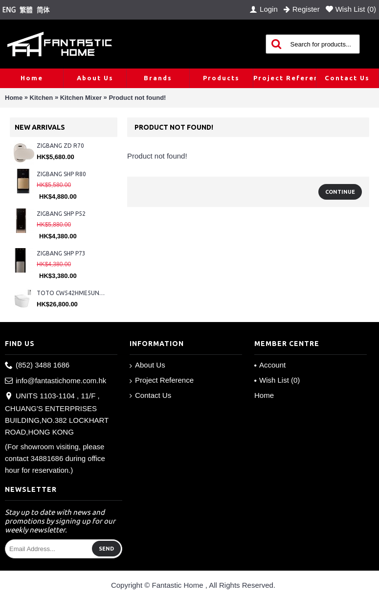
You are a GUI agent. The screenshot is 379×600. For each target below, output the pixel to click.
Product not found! (137, 97)
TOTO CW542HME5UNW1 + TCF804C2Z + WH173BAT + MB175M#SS (72, 293)
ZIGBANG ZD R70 (60, 145)
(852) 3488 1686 (37, 365)
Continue (340, 192)
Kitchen (41, 97)
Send (106, 549)
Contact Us (150, 395)
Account (270, 365)
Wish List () (277, 380)
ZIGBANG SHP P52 (61, 213)
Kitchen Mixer (81, 97)
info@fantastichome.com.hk (55, 381)
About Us (147, 365)
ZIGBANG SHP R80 (61, 174)
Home (13, 97)
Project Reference (162, 380)
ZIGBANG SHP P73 (61, 253)
